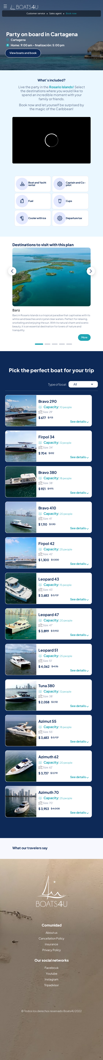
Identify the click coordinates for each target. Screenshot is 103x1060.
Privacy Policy (51, 950)
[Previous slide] (12, 271)
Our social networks (51, 960)
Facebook (52, 967)
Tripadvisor (51, 985)
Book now (71, 13)
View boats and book (23, 53)
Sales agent (55, 13)
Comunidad (52, 925)
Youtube (51, 973)
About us (51, 932)
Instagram (51, 979)
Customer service (36, 13)
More (84, 337)
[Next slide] (91, 271)
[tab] (39, 344)
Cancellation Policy (51, 938)
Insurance (51, 944)
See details (80, 422)
